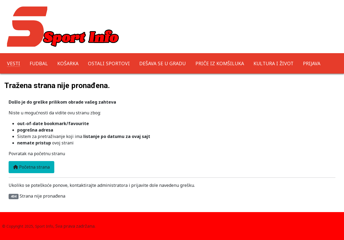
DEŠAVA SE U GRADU (162, 63)
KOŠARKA (67, 63)
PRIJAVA (311, 63)
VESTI (13, 63)
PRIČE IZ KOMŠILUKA (219, 63)
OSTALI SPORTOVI (109, 63)
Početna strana (31, 167)
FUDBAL (39, 63)
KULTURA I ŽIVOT (273, 63)
